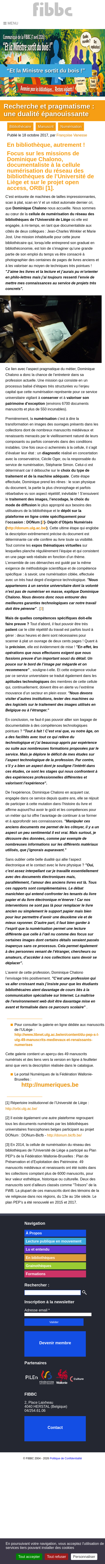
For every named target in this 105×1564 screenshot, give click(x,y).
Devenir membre (55, 1343)
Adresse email (37, 1310)
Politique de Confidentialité (66, 1458)
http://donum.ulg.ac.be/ (26, 528)
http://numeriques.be (50, 1085)
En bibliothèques (40, 1258)
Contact (55, 1427)
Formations (35, 1274)
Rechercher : (36, 1285)
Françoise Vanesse (71, 135)
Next (98, 62)
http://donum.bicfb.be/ (64, 1135)
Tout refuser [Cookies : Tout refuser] (56, 1557)
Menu (10, 23)
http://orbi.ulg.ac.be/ (21, 1109)
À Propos (34, 1233)
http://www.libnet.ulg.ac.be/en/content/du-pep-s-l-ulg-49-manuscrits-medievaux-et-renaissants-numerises (56, 1040)
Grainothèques (38, 1266)
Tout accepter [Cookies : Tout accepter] (29, 1557)
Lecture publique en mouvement (53, 1241)
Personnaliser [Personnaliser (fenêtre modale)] (84, 1557)
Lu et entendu (37, 1249)
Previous (6, 62)
